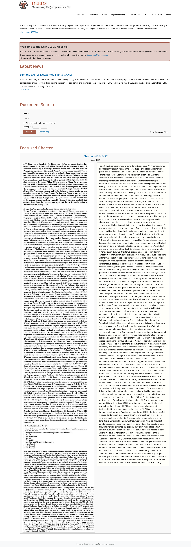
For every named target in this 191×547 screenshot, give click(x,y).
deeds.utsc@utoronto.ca (97, 55)
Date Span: (27, 126)
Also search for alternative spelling (41, 123)
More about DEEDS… (29, 32)
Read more (24, 89)
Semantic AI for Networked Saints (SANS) (46, 74)
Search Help (44, 131)
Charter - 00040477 (95, 156)
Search (29, 132)
